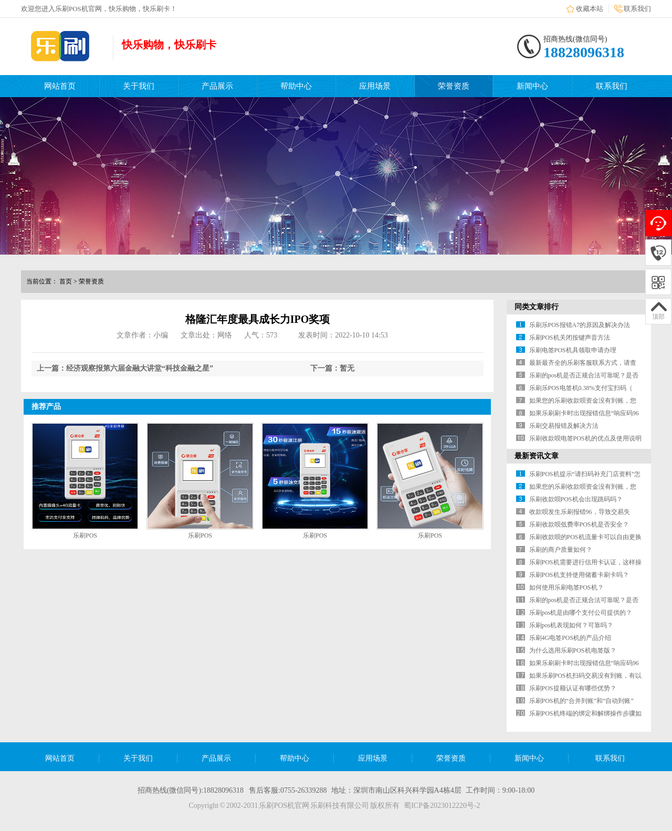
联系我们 (637, 9)
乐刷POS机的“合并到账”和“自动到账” (581, 700)
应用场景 (375, 86)
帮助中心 (296, 86)
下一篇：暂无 (332, 368)
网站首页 (60, 86)
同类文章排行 (536, 307)
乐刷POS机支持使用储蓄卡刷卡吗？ (579, 574)
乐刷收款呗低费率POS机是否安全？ (579, 524)
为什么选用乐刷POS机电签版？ (572, 650)
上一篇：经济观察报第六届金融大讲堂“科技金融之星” (125, 368)
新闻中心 (532, 86)
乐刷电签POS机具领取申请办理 (572, 350)
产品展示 (217, 86)
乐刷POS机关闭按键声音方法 (569, 337)
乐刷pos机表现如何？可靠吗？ (571, 625)
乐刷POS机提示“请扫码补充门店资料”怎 (585, 474)
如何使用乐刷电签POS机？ (566, 587)
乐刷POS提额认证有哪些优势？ (572, 688)
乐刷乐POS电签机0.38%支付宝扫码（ (581, 388)
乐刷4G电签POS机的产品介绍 (570, 637)
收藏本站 (589, 9)
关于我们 (138, 86)
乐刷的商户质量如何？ (560, 549)
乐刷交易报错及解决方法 (563, 425)
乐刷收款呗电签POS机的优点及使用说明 (585, 438)
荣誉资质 (453, 86)
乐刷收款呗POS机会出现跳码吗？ (576, 499)
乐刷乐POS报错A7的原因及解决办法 (580, 325)
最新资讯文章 (536, 456)
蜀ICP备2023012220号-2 (442, 805)
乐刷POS (85, 535)
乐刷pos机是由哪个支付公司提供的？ (581, 612)
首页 (65, 281)
